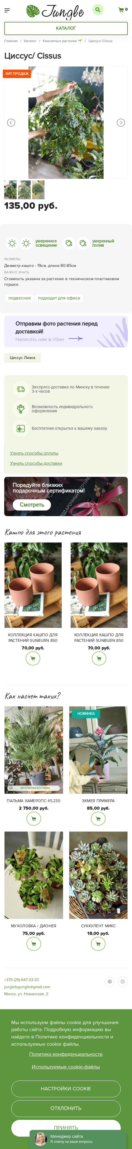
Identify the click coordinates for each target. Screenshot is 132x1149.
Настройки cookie (66, 1089)
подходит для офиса (59, 298)
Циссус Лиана (22, 357)
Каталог (66, 28)
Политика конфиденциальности (65, 1054)
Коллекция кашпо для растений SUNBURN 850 (33, 638)
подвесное (19, 298)
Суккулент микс (98, 926)
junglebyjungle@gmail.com (27, 987)
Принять (66, 1128)
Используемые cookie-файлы (66, 1067)
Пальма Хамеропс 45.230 (34, 800)
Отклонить (65, 1108)
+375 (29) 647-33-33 (21, 980)
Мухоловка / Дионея (33, 926)
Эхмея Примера (98, 800)
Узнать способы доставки (36, 463)
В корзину (33, 658)
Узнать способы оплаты (34, 453)
